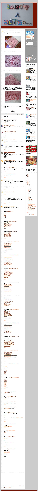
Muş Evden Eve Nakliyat (7, 261)
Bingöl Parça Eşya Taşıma (7, 291)
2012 (28, 184)
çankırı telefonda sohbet (7, 346)
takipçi (5, 432)
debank (5, 379)
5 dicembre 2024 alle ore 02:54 (11, 412)
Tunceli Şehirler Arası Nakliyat (8, 260)
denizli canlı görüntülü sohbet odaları (9, 344)
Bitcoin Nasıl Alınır (6, 305)
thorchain (5, 369)
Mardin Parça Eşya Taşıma (7, 245)
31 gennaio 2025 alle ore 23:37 (11, 436)
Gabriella (32, 57)
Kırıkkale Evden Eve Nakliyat (8, 331)
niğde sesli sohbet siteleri (7, 356)
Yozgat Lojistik (6, 277)
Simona (5, 139)
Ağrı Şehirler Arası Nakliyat (7, 314)
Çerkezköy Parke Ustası (7, 313)
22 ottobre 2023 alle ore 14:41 (12, 231)
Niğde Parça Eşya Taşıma (7, 332)
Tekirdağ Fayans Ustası (7, 311)
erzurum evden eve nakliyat (7, 236)
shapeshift (5, 370)
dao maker (5, 385)
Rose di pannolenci (30, 205)
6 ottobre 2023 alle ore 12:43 (10, 211)
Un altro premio (30, 199)
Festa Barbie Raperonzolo (31, 204)
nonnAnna (5, 131)
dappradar (5, 380)
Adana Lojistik (6, 312)
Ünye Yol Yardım (6, 270)
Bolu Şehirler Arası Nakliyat (7, 299)
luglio (28, 191)
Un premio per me (30, 200)
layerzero (5, 372)
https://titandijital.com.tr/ (7, 222)
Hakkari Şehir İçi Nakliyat (7, 276)
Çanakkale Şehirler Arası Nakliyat (8, 273)
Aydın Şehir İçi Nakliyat (7, 330)
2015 (28, 181)
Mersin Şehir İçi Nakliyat (7, 262)
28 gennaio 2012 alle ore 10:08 (10, 191)
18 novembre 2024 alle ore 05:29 (11, 401)
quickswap (5, 382)
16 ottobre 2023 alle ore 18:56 (12, 221)
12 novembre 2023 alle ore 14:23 (14, 309)
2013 (28, 183)
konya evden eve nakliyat (7, 235)
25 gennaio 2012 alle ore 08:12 (10, 125)
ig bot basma (5, 438)
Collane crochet (32, 69)
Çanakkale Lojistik (6, 271)
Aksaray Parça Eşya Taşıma (8, 285)
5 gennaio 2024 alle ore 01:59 (13, 350)
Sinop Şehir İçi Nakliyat (7, 275)
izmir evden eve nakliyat (7, 234)
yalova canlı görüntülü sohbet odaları (9, 342)
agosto (29, 190)
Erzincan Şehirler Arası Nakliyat (8, 272)
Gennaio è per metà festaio (31, 208)
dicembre (29, 185)
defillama (5, 383)
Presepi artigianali (30, 210)
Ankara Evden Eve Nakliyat (7, 300)
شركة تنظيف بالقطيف (7, 408)
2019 (28, 177)
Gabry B (5, 152)
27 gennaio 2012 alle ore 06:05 (10, 160)
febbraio (29, 197)
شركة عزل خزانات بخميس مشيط (8, 413)
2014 (28, 182)
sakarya (5, 215)
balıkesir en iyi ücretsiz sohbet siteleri (9, 343)
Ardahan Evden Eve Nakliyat (8, 243)
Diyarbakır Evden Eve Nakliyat (8, 315)
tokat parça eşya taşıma (7, 226)
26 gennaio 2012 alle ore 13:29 (10, 152)
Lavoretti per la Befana (31, 209)
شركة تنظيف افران (7, 392)
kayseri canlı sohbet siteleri (7, 354)
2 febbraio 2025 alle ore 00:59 (11, 442)
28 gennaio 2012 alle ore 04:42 (11, 173)
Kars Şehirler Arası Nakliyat (7, 304)
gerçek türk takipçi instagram (8, 426)
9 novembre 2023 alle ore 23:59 (13, 268)
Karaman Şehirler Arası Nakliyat (8, 301)
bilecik (4, 213)
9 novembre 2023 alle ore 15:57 (14, 241)
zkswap (5, 373)
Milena (5, 160)
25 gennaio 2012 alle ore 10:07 (10, 139)
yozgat (5, 216)
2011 (28, 212)
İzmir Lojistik (5, 316)
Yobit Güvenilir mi (6, 286)
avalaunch (5, 381)
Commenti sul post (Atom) (7, 487)
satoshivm (5, 371)
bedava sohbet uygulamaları (8, 352)
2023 (28, 175)
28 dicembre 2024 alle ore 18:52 (18, 417)
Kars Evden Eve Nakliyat (7, 246)
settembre (29, 189)
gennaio (29, 198)
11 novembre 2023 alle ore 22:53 (15, 295)
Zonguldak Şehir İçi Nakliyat (7, 290)
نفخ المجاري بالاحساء (6, 397)
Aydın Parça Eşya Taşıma (7, 244)
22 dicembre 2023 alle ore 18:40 (14, 336)
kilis (4, 214)
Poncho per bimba (32, 107)
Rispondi (5, 122)
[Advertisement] (8, 478)
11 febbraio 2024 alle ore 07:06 (14, 377)
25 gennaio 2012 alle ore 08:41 (11, 131)
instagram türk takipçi (7, 451)
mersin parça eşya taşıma (7, 223)
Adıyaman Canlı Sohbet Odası (8, 353)
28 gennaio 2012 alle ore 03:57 (11, 167)
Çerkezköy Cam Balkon (7, 302)
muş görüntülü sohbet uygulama (8, 339)
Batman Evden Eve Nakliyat (7, 264)
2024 (28, 174)
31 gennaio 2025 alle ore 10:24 (11, 430)
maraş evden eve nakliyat (7, 232)
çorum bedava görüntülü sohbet (8, 341)
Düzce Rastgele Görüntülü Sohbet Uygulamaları (10, 355)
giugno (29, 192)
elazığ (4, 212)
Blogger (33, 214)
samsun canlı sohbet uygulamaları (8, 345)
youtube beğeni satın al (7, 452)
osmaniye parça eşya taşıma (8, 224)
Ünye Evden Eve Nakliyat (7, 274)
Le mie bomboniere (32, 121)
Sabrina (5, 125)
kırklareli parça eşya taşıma (7, 225)
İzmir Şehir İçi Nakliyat (7, 247)
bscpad (5, 384)
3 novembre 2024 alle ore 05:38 (11, 396)
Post (28, 42)
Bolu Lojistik (5, 303)
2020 (28, 176)
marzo (29, 196)
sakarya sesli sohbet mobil (7, 340)
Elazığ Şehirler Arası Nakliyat (8, 263)
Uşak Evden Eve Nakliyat (7, 284)
